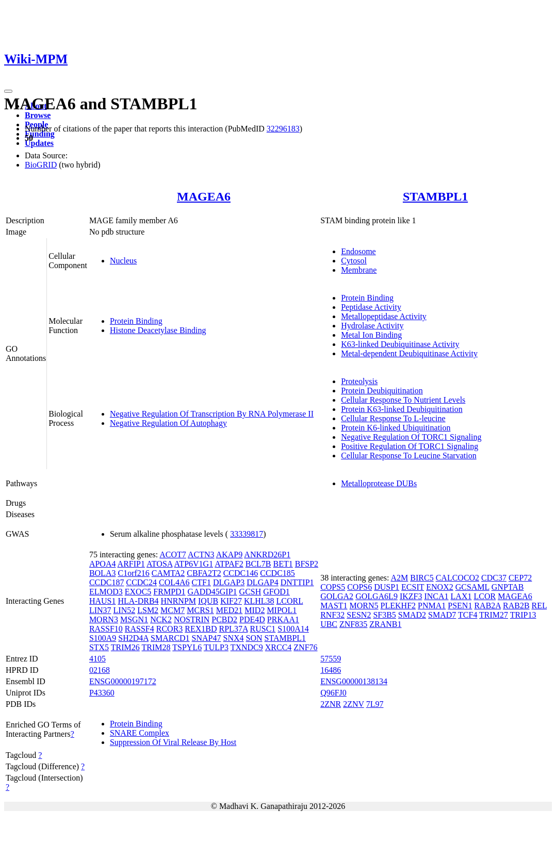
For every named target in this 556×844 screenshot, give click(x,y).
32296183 (283, 128)
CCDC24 (141, 582)
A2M (399, 577)
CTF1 (201, 582)
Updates (39, 143)
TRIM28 (156, 647)
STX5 (99, 647)
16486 (330, 670)
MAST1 (333, 605)
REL (539, 605)
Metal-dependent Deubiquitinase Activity (409, 353)
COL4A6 (174, 582)
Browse (38, 115)
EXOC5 (138, 591)
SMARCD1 (170, 638)
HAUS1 (102, 601)
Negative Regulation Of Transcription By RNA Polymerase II (212, 413)
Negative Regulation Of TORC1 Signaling (411, 437)
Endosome (358, 251)
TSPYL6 (187, 647)
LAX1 (461, 596)
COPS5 (332, 587)
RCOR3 (169, 628)
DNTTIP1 (297, 582)
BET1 (283, 563)
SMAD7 (442, 614)
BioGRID (41, 164)
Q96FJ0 (333, 692)
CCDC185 (277, 573)
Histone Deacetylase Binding (158, 330)
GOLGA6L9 (376, 596)
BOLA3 (102, 573)
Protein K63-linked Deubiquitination (402, 409)
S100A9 (102, 638)
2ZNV (353, 704)
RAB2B (516, 605)
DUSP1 (386, 587)
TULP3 (216, 647)
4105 (97, 658)
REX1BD (201, 628)
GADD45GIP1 (212, 591)
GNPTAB (508, 587)
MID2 (254, 610)
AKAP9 (229, 554)
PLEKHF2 (398, 605)
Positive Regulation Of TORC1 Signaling (409, 446)
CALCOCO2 (457, 577)
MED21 (229, 610)
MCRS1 (200, 610)
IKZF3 (411, 596)
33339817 (246, 533)
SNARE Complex (139, 733)
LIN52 (124, 610)
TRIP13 (523, 614)
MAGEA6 (204, 196)
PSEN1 (460, 605)
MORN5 (364, 605)
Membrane (359, 270)
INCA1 (436, 596)
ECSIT (412, 587)
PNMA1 (432, 605)
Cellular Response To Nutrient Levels (403, 399)
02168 (99, 670)
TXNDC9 (247, 647)
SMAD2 (412, 614)
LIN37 (100, 610)
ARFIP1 (131, 563)
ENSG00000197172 (122, 681)
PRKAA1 (283, 619)
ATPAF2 (229, 563)
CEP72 (520, 577)
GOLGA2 (336, 596)
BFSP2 (306, 563)
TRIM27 (493, 614)
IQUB (208, 601)
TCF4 (467, 614)
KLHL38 (259, 601)
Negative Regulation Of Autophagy (168, 423)
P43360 (102, 692)
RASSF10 (106, 628)
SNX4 (233, 638)
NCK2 (161, 619)
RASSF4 (139, 628)
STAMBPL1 (435, 196)
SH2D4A (133, 638)
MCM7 (172, 610)
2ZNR (330, 704)
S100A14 (292, 628)
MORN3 (103, 619)
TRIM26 (125, 647)
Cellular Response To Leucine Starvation (409, 455)
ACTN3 (201, 554)
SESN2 (359, 614)
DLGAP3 (228, 582)
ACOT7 (172, 554)
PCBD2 (224, 619)
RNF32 (332, 614)
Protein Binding (136, 321)
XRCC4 (278, 647)
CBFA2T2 (204, 573)
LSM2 (147, 610)
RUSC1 (263, 628)
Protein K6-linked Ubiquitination (395, 427)
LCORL (289, 601)
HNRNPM (178, 601)
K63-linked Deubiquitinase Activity (400, 344)
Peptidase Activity (371, 307)
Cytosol (354, 260)
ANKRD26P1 (267, 554)
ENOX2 (439, 587)
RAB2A (487, 605)
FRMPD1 (169, 591)
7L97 (375, 704)
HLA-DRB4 (138, 601)
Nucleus (123, 260)
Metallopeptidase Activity (384, 316)
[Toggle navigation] (8, 91)
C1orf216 (133, 573)
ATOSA (159, 563)
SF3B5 (384, 614)
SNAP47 (206, 638)
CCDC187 (106, 582)
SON (254, 638)
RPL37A (233, 628)
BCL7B (258, 563)
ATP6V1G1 (194, 563)
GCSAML (472, 587)
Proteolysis (359, 381)
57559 (330, 658)
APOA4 (102, 563)
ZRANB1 (385, 624)
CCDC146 (240, 573)
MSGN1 (134, 619)
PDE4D (252, 619)
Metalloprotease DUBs (379, 483)
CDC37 (493, 577)
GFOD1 (276, 591)
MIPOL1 (282, 610)
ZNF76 (305, 647)
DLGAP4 (262, 582)
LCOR (484, 596)
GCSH (250, 591)
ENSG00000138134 (353, 681)
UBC (328, 624)
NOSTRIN (191, 619)
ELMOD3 (106, 591)
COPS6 (359, 587)
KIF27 (231, 601)
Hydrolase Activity (372, 325)
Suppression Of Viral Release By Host (173, 742)
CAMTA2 (168, 573)
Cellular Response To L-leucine (393, 418)
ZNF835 (353, 624)
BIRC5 (421, 577)
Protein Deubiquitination (382, 390)
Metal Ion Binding (371, 334)
